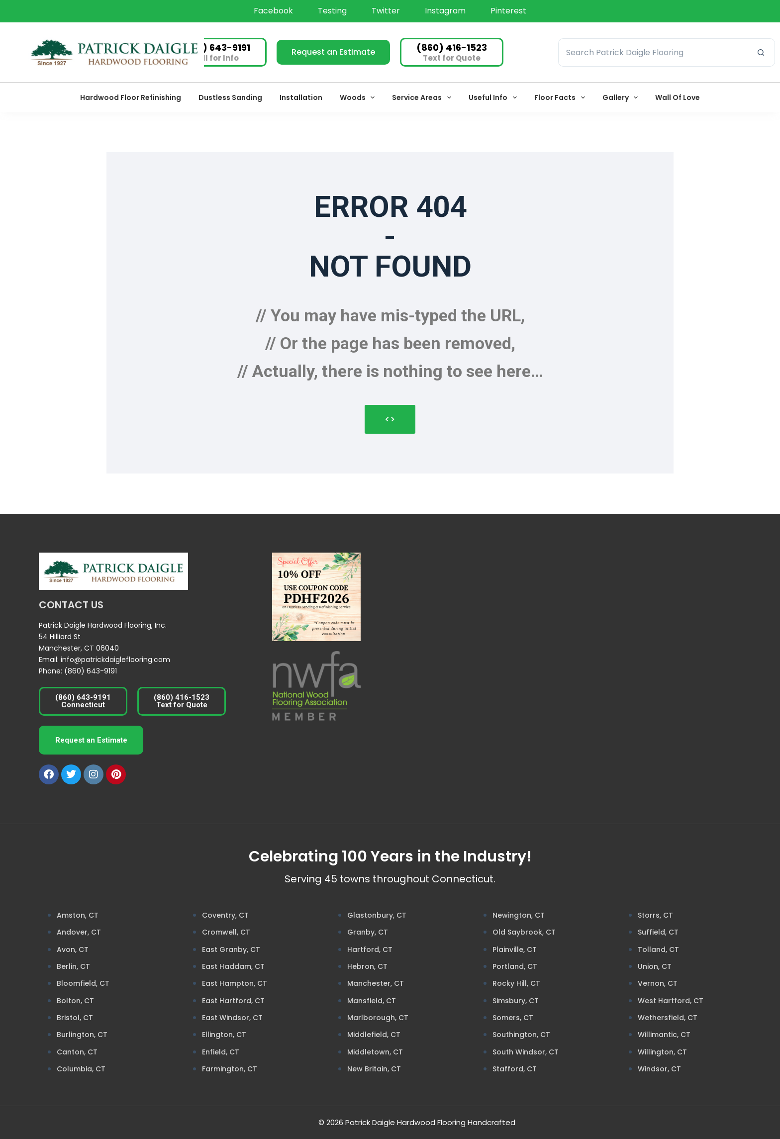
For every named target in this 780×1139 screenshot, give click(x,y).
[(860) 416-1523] (451, 52)
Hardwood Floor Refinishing (130, 97)
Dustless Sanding (230, 97)
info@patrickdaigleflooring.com (115, 659)
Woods (359, 97)
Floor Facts (561, 97)
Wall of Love (677, 97)
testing (332, 10)
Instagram (445, 10)
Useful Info (495, 97)
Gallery (622, 97)
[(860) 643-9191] (215, 52)
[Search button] (761, 52)
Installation (301, 97)
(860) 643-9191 (90, 671)
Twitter (386, 10)
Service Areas (423, 97)
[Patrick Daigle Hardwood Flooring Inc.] (604, 645)
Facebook (273, 10)
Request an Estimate (333, 52)
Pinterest (508, 10)
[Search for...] (652, 52)
